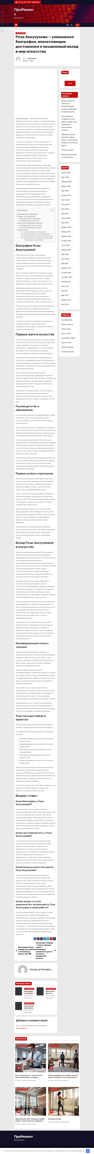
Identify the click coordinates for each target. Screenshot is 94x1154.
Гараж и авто (65, 330)
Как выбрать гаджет (68, 339)
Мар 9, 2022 (30, 997)
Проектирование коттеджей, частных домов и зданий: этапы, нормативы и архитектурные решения (63, 1075)
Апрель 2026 (65, 173)
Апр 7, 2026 (54, 1078)
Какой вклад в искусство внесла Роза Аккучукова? (38, 236)
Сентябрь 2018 (66, 278)
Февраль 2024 (66, 228)
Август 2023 (65, 246)
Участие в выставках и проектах (31, 228)
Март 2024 (65, 223)
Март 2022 (65, 255)
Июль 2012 (65, 305)
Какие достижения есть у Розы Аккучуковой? (37, 234)
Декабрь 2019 (66, 269)
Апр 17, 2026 (21, 1078)
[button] (72, 25)
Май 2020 (64, 264)
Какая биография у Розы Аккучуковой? (35, 232)
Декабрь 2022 (66, 251)
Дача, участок (66, 334)
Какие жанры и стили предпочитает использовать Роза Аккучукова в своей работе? (39, 239)
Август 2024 (65, 201)
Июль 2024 (65, 205)
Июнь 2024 (65, 210)
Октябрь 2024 (66, 196)
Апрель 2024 (66, 219)
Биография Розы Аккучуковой (28, 214)
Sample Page (75, 1143)
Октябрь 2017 (66, 282)
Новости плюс (66, 343)
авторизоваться (21, 1031)
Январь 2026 (66, 187)
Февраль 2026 (66, 182)
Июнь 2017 (65, 287)
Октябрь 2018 (66, 273)
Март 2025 (65, 191)
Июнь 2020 (65, 260)
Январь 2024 (66, 232)
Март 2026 (65, 178)
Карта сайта (75, 1146)
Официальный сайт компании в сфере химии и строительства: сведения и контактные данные (69, 140)
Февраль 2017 (66, 301)
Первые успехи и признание (30, 221)
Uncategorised (20, 33)
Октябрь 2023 (66, 241)
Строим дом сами (67, 352)
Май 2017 (64, 291)
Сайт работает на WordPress (23, 1145)
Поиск (65, 72)
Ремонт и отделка (67, 348)
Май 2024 (64, 214)
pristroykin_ (32, 58)
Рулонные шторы (67, 151)
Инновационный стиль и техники (31, 225)
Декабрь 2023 (66, 237)
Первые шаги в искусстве (26, 216)
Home (67, 1143)
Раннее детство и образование (31, 219)
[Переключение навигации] (67, 25)
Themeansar (18, 1147)
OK (88, 1151)
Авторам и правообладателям (62, 1146)
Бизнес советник (67, 325)
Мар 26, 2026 (55, 1115)
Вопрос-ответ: (23, 230)
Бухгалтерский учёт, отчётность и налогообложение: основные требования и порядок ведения (69, 107)
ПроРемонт (23, 1130)
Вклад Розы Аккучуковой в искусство (30, 223)
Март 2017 (65, 296)
